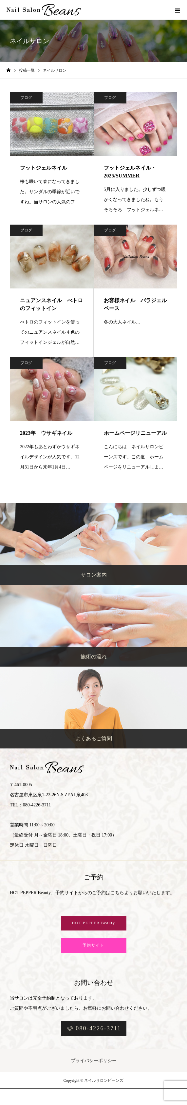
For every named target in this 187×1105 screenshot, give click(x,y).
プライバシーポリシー (94, 1060)
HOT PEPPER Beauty (93, 923)
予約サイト (93, 945)
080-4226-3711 (98, 1028)
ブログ (26, 97)
